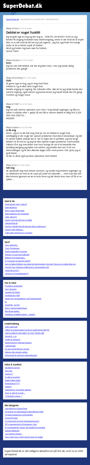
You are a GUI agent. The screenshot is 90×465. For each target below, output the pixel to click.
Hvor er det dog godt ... (15, 393)
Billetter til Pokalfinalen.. (15, 258)
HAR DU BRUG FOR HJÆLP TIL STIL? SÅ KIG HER (24, 333)
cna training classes (13, 434)
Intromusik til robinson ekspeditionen (21, 355)
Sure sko (8, 371)
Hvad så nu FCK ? (12, 270)
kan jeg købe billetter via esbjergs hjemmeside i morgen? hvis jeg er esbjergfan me (40, 264)
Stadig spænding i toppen (16, 251)
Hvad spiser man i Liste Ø (16, 204)
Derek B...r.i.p (11, 336)
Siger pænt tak (11, 327)
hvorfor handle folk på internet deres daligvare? (25, 226)
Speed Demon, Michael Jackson (18, 342)
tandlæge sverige (12, 367)
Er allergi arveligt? (12, 377)
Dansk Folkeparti (12, 430)
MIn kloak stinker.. (12, 311)
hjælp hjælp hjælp (12, 380)
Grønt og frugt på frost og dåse (18, 220)
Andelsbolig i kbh (12, 295)
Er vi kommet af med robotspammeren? (22, 421)
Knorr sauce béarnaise (14, 210)
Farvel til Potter (11, 418)
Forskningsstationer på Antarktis (19, 415)
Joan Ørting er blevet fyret (16, 408)
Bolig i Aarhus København (16, 308)
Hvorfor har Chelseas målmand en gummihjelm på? (27, 267)
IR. (6, 302)
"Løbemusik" (10, 346)
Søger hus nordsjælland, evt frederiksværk (23, 298)
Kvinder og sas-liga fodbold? (17, 254)
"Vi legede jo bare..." (13, 396)
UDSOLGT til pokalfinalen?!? (16, 273)
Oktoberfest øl (11, 223)
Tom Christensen (12, 248)
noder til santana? (12, 339)
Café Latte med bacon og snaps (18, 233)
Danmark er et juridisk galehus (18, 390)
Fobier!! (8, 386)
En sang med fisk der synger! (17, 349)
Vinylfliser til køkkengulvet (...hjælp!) (20, 314)
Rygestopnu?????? (12, 383)
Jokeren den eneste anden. (16, 352)
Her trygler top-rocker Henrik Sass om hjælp (24, 437)
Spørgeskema (11, 207)
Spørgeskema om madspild (17, 214)
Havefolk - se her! (12, 305)
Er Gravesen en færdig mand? (17, 261)
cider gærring (11, 217)
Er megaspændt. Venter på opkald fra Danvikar (25, 427)
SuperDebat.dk (12, 19)
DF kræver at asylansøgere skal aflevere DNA (24, 411)
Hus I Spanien (11, 289)
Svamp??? (9, 374)
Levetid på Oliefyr (12, 292)
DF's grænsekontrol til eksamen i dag (21, 424)
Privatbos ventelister (14, 286)
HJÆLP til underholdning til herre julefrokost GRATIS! (27, 330)
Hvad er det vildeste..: (14, 229)
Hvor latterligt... (11, 245)
